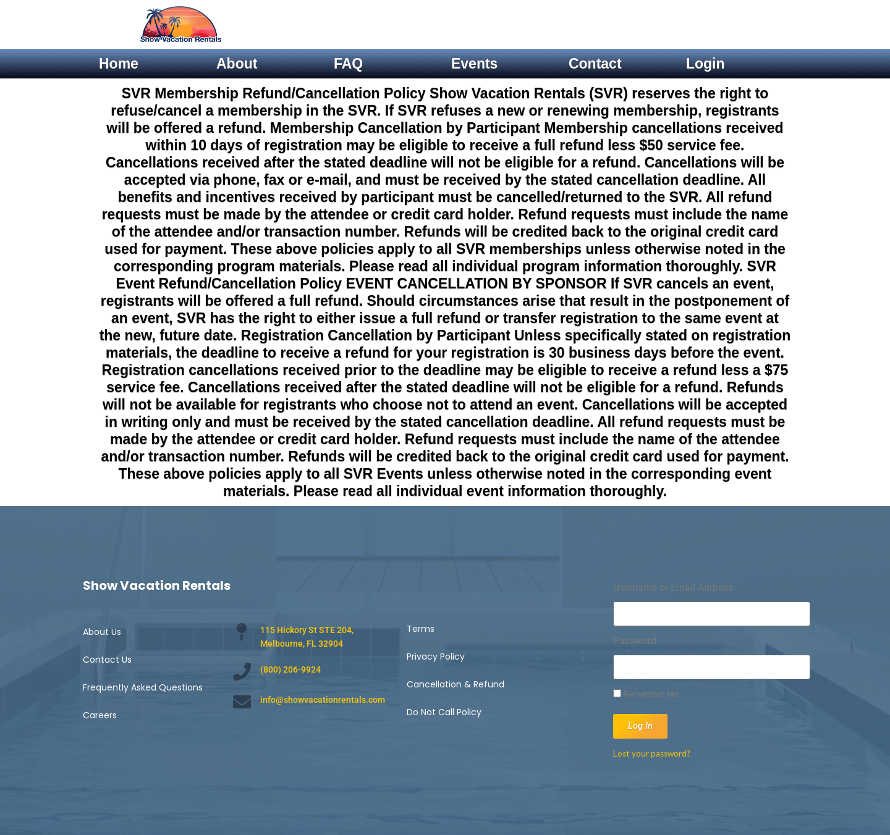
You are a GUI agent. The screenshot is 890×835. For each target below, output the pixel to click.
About (236, 64)
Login (705, 64)
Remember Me (645, 694)
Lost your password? (651, 753)
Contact (595, 64)
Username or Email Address (673, 588)
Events (474, 64)
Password (634, 641)
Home (118, 64)
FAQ (348, 64)
